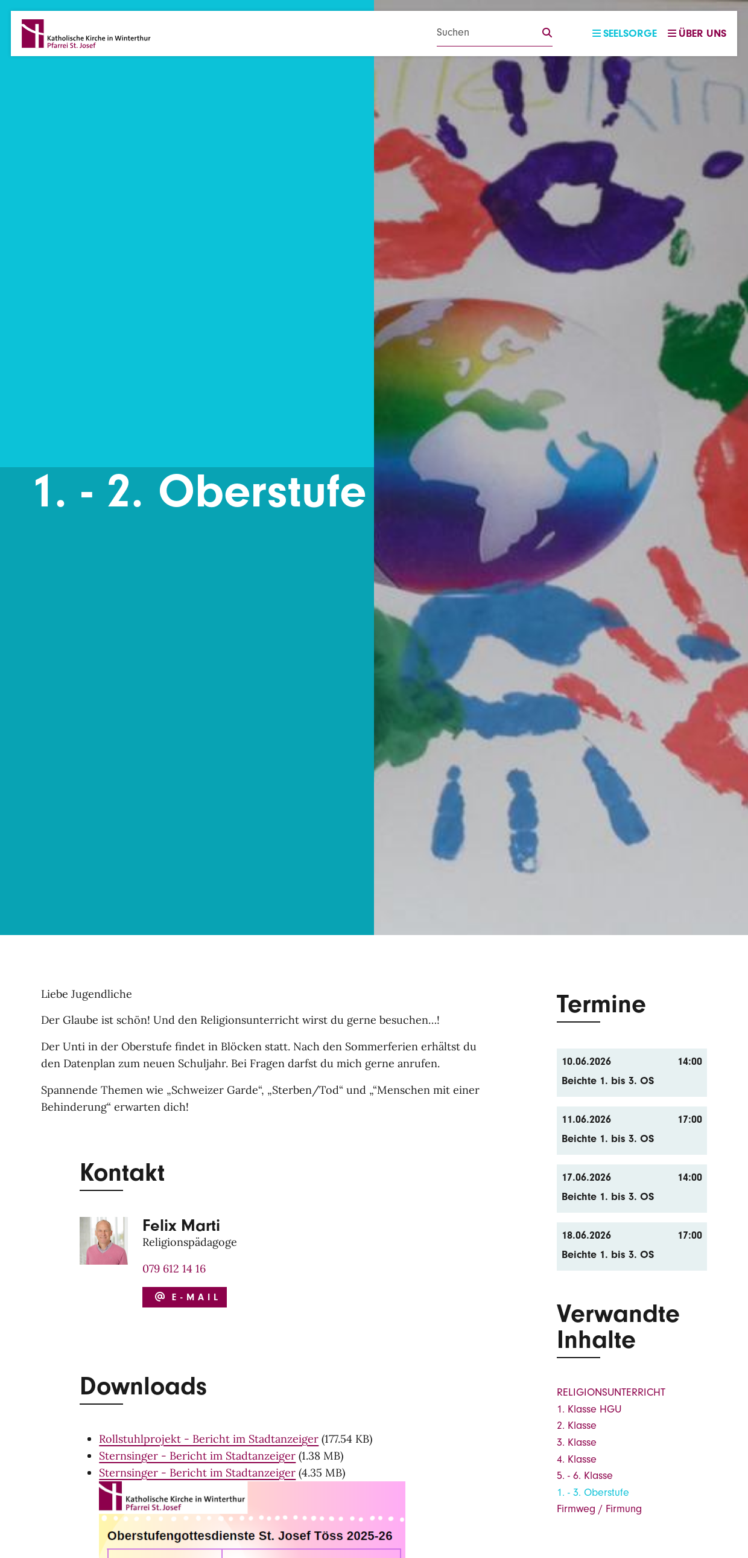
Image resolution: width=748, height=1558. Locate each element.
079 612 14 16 (174, 1268)
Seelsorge (624, 33)
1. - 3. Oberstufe (593, 1492)
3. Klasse (577, 1442)
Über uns (697, 33)
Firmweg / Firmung (599, 1508)
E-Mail (186, 1297)
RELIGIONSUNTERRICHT (611, 1392)
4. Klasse (577, 1459)
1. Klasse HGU (589, 1409)
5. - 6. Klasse (585, 1475)
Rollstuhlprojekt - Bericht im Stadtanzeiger (209, 1439)
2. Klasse (577, 1425)
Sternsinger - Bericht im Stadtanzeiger (197, 1456)
